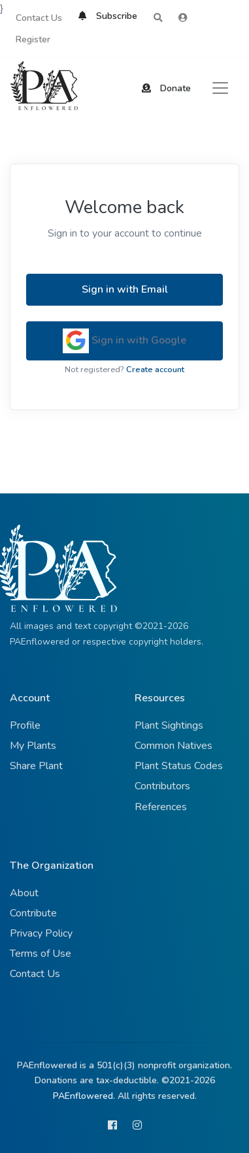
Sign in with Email (125, 289)
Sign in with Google (124, 340)
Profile (25, 725)
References (161, 807)
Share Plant (36, 766)
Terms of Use (40, 953)
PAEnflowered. (84, 1096)
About (24, 893)
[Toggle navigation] (220, 88)
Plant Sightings (169, 725)
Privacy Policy (41, 933)
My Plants (33, 745)
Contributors (162, 786)
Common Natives (173, 745)
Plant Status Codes (179, 766)
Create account (155, 369)
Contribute (33, 913)
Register (33, 39)
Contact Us (39, 18)
